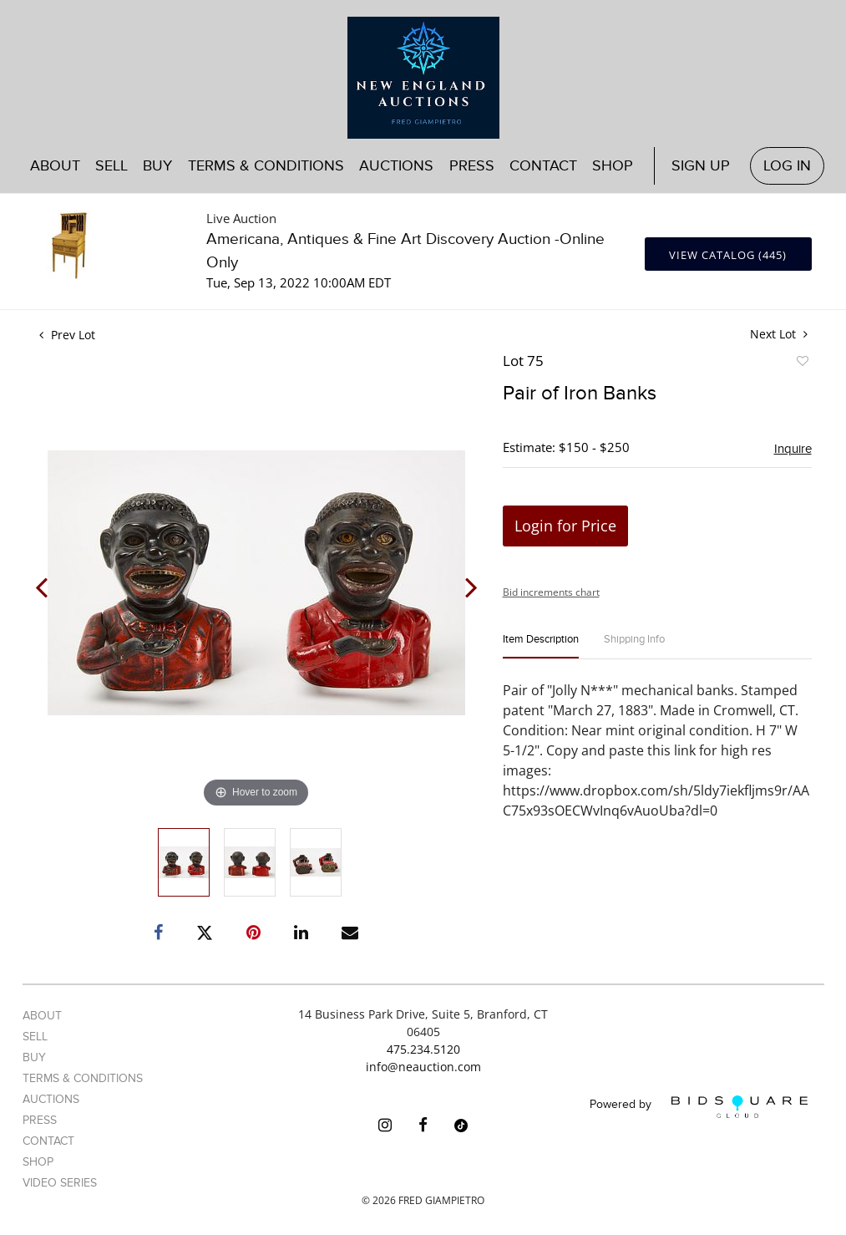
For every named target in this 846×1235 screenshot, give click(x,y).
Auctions (396, 166)
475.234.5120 (423, 1049)
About (55, 166)
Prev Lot (67, 335)
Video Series (60, 1183)
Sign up (700, 166)
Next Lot (779, 334)
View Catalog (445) (728, 254)
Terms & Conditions (266, 166)
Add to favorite (802, 363)
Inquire (793, 448)
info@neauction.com (423, 1067)
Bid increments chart (551, 592)
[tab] (541, 646)
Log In (787, 166)
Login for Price (565, 526)
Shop (612, 166)
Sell (111, 166)
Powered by (699, 1106)
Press (471, 166)
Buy (157, 166)
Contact (543, 166)
